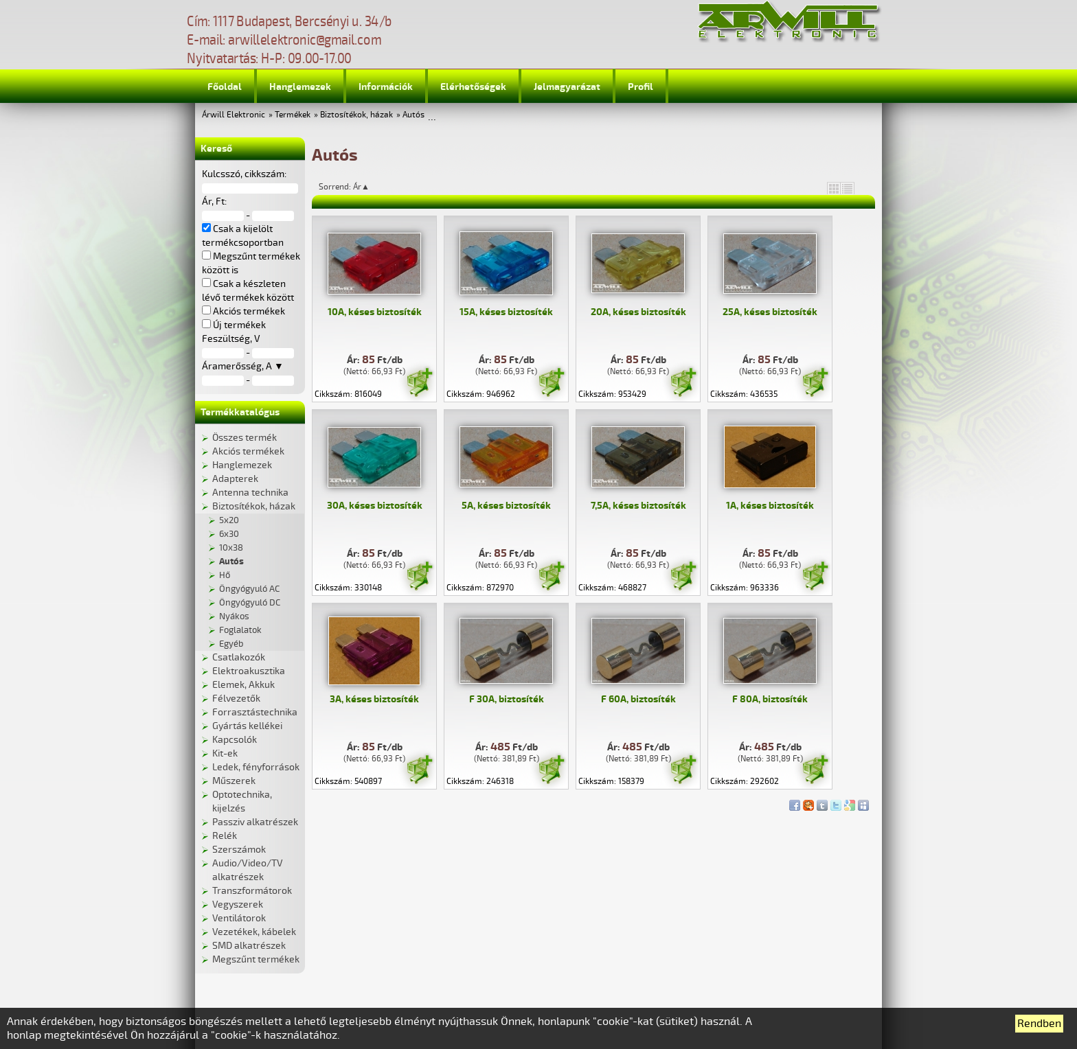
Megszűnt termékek (255, 959)
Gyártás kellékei (247, 726)
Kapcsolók (234, 740)
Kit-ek (225, 753)
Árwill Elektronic (233, 115)
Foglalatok (240, 630)
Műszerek (234, 781)
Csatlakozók (238, 657)
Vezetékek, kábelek (254, 932)
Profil (640, 87)
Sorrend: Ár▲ (353, 187)
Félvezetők (236, 698)
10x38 (231, 547)
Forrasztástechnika (254, 712)
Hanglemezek (300, 87)
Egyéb (231, 643)
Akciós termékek (248, 451)
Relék (224, 836)
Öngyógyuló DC (249, 602)
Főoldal (224, 87)
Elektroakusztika (248, 671)
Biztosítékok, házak (356, 115)
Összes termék (244, 437)
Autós (413, 115)
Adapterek (235, 479)
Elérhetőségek (473, 87)
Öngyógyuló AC (249, 589)
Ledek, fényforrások (255, 767)
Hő (224, 575)
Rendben (1039, 1023)
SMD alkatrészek (249, 946)
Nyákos (234, 616)
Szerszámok (239, 849)
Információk (386, 87)
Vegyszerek (237, 904)
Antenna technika (250, 492)
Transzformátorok (252, 891)
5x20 (229, 520)
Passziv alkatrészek (255, 822)
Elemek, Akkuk (243, 685)
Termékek (292, 115)
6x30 (229, 534)
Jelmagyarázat (567, 87)
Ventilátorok (239, 918)
